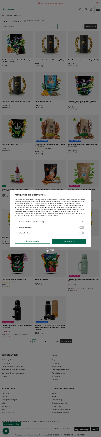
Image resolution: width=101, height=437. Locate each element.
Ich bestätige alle (69, 241)
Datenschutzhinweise (40, 205)
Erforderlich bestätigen (32, 241)
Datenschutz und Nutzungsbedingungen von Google (56, 207)
